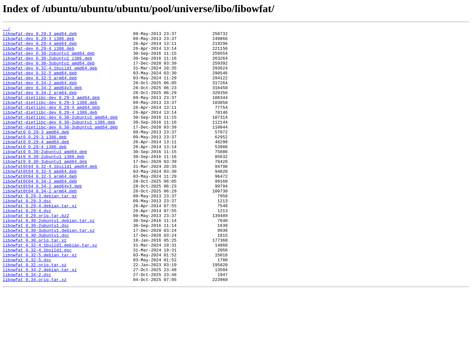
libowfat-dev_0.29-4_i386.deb (38, 53)
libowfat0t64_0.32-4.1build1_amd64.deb (50, 195)
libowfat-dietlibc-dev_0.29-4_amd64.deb (51, 124)
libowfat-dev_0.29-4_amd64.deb (40, 47)
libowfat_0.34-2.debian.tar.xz (40, 319)
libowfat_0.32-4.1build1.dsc (37, 295)
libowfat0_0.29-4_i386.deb (35, 171)
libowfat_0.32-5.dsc (27, 307)
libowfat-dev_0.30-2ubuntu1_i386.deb (47, 65)
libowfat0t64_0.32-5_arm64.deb (40, 207)
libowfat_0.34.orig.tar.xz (35, 330)
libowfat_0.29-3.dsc (27, 236)
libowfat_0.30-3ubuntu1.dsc (36, 277)
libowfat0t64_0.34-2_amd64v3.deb (42, 218)
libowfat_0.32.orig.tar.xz (35, 313)
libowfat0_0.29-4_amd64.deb (36, 165)
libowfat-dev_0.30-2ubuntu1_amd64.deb (49, 59)
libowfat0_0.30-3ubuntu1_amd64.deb (45, 189)
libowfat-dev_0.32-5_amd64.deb (40, 83)
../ (6, 29)
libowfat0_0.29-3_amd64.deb (36, 153)
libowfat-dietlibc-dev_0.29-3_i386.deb (50, 118)
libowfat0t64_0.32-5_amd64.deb (40, 201)
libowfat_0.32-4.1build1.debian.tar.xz (50, 289)
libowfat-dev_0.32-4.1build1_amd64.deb (50, 77)
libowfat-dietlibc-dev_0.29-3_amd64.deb (51, 112)
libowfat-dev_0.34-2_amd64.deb (40, 94)
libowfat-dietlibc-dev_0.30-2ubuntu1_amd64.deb (60, 136)
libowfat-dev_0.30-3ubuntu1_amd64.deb (49, 71)
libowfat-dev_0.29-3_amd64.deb (40, 35)
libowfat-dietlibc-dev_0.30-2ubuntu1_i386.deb (59, 142)
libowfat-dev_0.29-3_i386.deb (38, 41)
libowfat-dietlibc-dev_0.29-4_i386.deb (50, 130)
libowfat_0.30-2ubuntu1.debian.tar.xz (49, 260)
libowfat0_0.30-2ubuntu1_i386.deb (44, 183)
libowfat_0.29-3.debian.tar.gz (40, 230)
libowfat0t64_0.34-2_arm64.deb (40, 224)
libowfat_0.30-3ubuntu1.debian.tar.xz (49, 271)
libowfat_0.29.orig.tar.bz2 (36, 254)
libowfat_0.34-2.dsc (27, 325)
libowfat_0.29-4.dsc (27, 248)
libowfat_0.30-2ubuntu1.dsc (36, 266)
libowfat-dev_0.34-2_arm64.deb (40, 106)
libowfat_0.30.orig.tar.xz (35, 283)
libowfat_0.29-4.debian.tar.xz (40, 242)
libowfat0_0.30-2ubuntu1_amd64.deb (45, 177)
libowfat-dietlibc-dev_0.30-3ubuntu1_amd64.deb (60, 147)
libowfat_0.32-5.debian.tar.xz (40, 301)
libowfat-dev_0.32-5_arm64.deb (40, 88)
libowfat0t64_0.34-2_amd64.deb (40, 212)
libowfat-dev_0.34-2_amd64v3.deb (42, 100)
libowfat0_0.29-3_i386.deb (35, 159)
